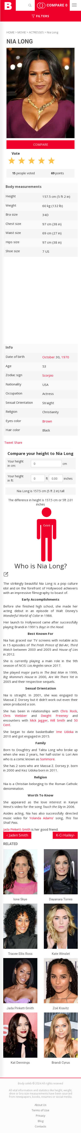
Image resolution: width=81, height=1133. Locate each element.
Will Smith (57, 720)
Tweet (8, 443)
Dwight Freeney (54, 715)
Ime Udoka (64, 732)
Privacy (40, 1116)
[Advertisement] (40, 300)
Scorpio (47, 375)
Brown (47, 421)
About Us (40, 1105)
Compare (52, 5)
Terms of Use (40, 1110)
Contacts (40, 1126)
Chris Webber (17, 715)
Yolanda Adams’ (41, 818)
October (48, 357)
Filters (40, 16)
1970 (65, 357)
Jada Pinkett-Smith (16, 829)
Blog (40, 1121)
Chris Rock (68, 711)
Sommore (47, 759)
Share (18, 443)
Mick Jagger (39, 720)
